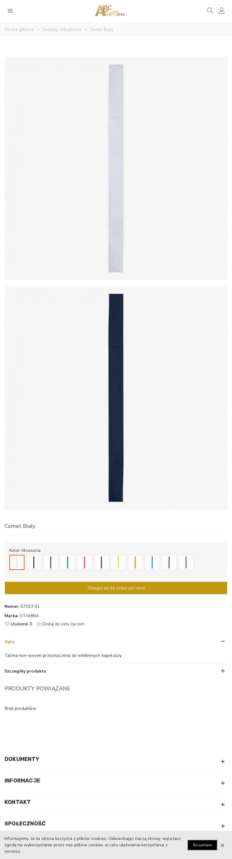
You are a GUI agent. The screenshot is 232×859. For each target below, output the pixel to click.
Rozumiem (202, 845)
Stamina (29, 616)
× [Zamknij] (222, 845)
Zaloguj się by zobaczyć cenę (116, 588)
